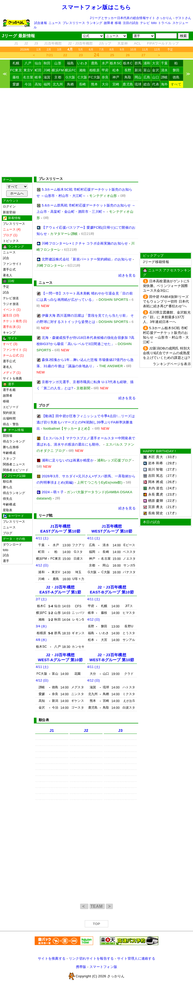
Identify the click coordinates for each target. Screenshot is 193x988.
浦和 (146, 63)
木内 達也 (155, 488)
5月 (81, 49)
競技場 (8, 435)
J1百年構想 (53, 43)
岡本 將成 (155, 482)
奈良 (105, 77)
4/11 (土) (42, 538)
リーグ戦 (45, 515)
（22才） (171, 501)
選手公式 (9, 269)
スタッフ (9, 458)
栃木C (127, 63)
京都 (57, 77)
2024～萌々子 (53, 492)
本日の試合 (151, 522)
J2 (26, 43)
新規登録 (9, 212)
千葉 (164, 63)
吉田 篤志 (155, 476)
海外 (164, 84)
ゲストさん (183, 18)
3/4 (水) (41, 626)
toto (154, 23)
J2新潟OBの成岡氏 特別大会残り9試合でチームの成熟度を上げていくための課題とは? (166, 353)
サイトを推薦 (12, 378)
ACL (137, 43)
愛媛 (16, 84)
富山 (146, 70)
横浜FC (70, 70)
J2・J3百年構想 (80, 43)
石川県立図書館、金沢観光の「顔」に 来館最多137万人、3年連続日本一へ (167, 317)
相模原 (94, 70)
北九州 (58, 84)
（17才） (171, 513)
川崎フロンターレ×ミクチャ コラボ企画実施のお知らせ (85, 243)
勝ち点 (8, 487)
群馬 (138, 63)
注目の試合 (131, 23)
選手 (6, 561)
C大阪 (82, 77)
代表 (155, 84)
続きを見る (127, 275)
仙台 (38, 63)
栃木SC (116, 63)
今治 (28, 84)
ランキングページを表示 (172, 364)
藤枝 (16, 77)
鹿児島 (128, 84)
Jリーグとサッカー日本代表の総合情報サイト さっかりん (131, 18)
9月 (122, 49)
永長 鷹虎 (155, 494)
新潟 (138, 70)
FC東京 (16, 70)
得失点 (8, 499)
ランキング (94, 23)
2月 (49, 49)
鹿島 (94, 63)
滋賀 (47, 77)
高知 (38, 84)
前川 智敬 (155, 469)
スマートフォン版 (103, 967)
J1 (16, 43)
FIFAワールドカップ (163, 43)
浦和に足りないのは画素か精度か (68, 460)
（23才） (171, 494)
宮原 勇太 (155, 507)
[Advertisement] (96, 132)
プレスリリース (74, 23)
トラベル (164, 23)
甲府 (105, 70)
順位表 (8, 481)
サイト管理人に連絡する (136, 958)
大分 (105, 84)
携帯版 (81, 967)
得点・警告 (11, 424)
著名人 (8, 275)
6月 (91, 49)
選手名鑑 (9, 390)
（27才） (171, 469)
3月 (59, 49)
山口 (155, 77)
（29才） (171, 463)
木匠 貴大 (155, 457)
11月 (145, 49)
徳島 (176, 77)
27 (144, 55)
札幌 (16, 63)
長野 (127, 70)
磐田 (176, 70)
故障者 (108, 23)
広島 (146, 77)
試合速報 (40, 23)
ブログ (8, 533)
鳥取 (127, 77)
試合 (6, 258)
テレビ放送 (11, 298)
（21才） (171, 507)
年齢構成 (9, 453)
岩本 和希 (155, 463)
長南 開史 (155, 513)
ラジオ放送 (11, 304)
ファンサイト (12, 264)
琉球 (138, 84)
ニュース (55, 23)
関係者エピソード (15, 470)
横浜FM (58, 70)
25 (112, 55)
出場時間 (9, 418)
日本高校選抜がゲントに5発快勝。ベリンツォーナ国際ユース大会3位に (166, 285)
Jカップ (105, 43)
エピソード (11, 407)
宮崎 (115, 84)
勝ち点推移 (11, 447)
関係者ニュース (14, 464)
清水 (164, 70)
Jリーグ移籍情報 (156, 262)
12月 (157, 49)
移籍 (118, 23)
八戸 (28, 63)
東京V (28, 70)
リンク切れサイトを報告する (91, 958)
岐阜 (38, 77)
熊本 (94, 84)
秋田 (47, 63)
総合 (146, 84)
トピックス (11, 241)
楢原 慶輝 (155, 501)
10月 (133, 49)
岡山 (138, 77)
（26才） (171, 482)
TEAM (97, 906)
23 (81, 55)
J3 (36, 43)
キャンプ (9, 332)
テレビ (145, 23)
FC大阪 (94, 77)
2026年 (25, 49)
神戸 (115, 77)
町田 (38, 70)
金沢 (155, 70)
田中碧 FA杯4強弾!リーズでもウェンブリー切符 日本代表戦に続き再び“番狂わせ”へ (166, 301)
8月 (112, 49)
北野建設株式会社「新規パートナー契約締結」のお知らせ (87, 259)
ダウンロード (12, 544)
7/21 (49, 55)
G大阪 (70, 77)
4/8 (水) (41, 640)
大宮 (155, 63)
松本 (115, 70)
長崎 (82, 84)
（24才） (171, 488)
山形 (57, 63)
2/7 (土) (41, 599)
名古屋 (28, 77)
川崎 (47, 70)
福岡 (47, 84)
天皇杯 (122, 43)
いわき (82, 63)
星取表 (8, 510)
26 (128, 55)
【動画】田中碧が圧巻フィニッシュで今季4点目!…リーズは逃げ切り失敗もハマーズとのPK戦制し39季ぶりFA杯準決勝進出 (86, 422)
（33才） (171, 457)
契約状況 (9, 413)
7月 (101, 49)
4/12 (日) (42, 565)
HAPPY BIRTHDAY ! (159, 451)
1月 (39, 49)
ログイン (9, 206)
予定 (170, 49)
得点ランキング (14, 441)
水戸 (105, 63)
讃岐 (164, 77)
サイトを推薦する (51, 958)
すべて (176, 84)
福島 (70, 63)
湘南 (82, 70)
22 (65, 55)
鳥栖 (70, 84)
